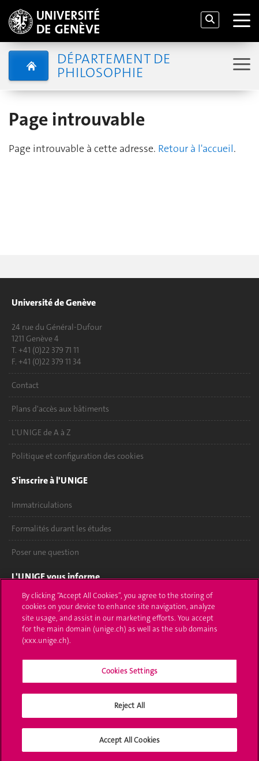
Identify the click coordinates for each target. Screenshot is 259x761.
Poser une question (45, 552)
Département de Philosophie (113, 65)
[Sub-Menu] (240, 65)
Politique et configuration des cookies (78, 456)
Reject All (129, 709)
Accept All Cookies (129, 744)
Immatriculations (42, 505)
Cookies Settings (129, 675)
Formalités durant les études (61, 528)
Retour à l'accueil (196, 148)
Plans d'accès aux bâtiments (60, 409)
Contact (25, 385)
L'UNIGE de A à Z (41, 432)
